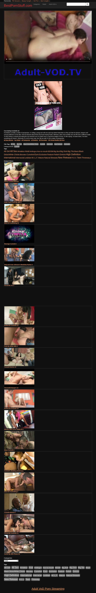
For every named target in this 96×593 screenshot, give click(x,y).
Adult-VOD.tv (53, 4)
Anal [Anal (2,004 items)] (27, 151)
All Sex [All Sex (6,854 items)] (13, 151)
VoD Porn (36, 1)
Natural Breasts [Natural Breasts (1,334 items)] (51, 158)
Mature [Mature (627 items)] (41, 158)
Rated (44, 4)
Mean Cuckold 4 (9, 450)
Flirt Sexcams (16, 1)
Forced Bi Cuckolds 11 (11, 533)
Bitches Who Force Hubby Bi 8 (13, 429)
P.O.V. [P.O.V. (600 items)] (74, 158)
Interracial (49, 144)
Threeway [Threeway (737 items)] (86, 158)
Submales (67, 144)
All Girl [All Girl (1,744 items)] (7, 151)
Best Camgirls (45, 1)
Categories (36, 4)
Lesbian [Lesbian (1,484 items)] (27, 158)
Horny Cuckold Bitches (11, 181)
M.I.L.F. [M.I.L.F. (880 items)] (35, 158)
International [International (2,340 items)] (9, 157)
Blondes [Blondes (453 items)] (23, 155)
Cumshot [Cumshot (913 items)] (30, 154)
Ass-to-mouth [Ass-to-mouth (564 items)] (42, 151)
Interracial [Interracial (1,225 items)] (20, 158)
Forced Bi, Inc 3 (9, 285)
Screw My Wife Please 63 (12, 554)
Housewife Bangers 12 (11, 388)
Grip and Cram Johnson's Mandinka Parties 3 (18, 264)
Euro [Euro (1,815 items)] (36, 154)
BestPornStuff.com (18, 5)
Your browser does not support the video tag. (48, 37)
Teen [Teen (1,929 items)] (79, 158)
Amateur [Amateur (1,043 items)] (21, 151)
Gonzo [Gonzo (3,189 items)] (63, 154)
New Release (58, 144)
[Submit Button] (87, 4)
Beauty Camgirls (26, 1)
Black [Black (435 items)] (76, 151)
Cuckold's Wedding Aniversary (14, 471)
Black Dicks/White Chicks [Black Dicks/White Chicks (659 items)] (14, 571)
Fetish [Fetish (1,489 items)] (56, 154)
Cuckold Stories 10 (10, 367)
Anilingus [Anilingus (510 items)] (33, 151)
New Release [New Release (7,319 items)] (64, 157)
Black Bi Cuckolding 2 (11, 491)
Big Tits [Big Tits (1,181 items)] (71, 151)
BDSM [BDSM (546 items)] (50, 151)
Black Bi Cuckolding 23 (11, 223)
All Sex (13, 144)
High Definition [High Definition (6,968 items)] (73, 154)
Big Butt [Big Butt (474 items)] (57, 151)
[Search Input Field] (76, 4)
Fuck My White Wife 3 (11, 346)
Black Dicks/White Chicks (31, 144)
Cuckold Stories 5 (9, 512)
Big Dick (19, 144)
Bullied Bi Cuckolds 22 (11, 325)
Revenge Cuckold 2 (10, 244)
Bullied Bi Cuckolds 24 (11, 408)
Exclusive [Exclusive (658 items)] (43, 154)
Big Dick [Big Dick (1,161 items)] (63, 151)
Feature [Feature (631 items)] (50, 154)
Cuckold (42, 144)
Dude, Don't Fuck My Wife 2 (12, 202)
